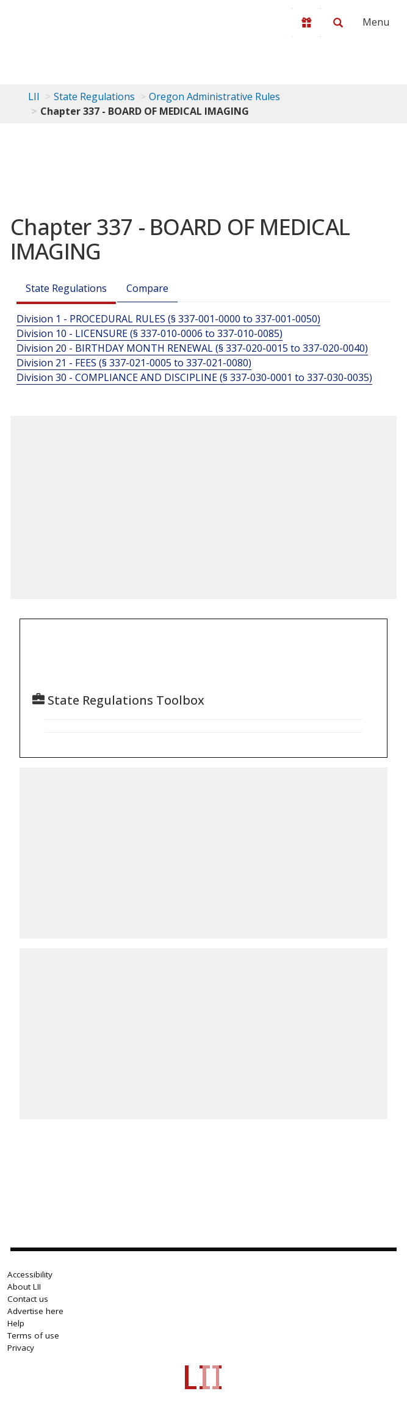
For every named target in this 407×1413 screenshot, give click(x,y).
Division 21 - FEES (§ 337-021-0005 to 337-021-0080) (133, 362)
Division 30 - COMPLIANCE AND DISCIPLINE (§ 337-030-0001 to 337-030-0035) (194, 377)
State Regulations (94, 96)
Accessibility (29, 1274)
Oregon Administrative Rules (214, 96)
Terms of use (33, 1335)
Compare (147, 288)
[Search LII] (338, 22)
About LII (24, 1286)
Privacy (20, 1347)
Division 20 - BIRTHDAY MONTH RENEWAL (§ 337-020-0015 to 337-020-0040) (192, 348)
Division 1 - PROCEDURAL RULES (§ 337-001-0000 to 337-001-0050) (168, 318)
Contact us (27, 1298)
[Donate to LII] (306, 22)
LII (34, 96)
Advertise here (35, 1311)
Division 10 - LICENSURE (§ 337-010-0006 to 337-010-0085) (149, 333)
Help (15, 1323)
